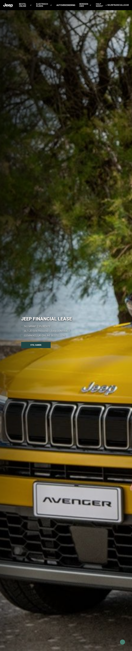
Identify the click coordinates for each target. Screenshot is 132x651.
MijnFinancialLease (118, 5)
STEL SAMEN (35, 345)
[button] (25, 7)
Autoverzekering (65, 5)
